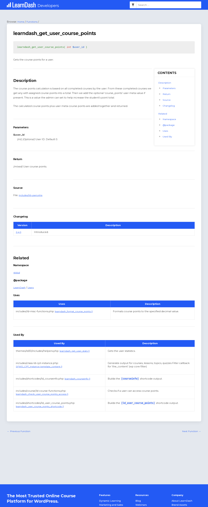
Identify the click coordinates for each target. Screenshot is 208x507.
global (17, 272)
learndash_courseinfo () (79, 378)
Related (163, 113)
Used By (168, 136)
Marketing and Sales (111, 505)
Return (167, 94)
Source (167, 100)
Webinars (141, 505)
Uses (166, 131)
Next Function (190, 431)
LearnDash (20, 287)
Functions (33, 21)
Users (32, 287)
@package (169, 125)
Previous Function (19, 431)
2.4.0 (19, 232)
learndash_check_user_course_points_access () (45, 394)
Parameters (170, 88)
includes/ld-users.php (32, 195)
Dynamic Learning (110, 501)
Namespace (170, 119)
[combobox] (168, 5)
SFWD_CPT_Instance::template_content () (42, 366)
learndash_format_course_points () (76, 311)
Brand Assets (179, 505)
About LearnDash (182, 501)
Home (21, 21)
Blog (138, 501)
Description (165, 82)
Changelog (169, 105)
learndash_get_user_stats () (76, 351)
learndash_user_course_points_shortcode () (42, 406)
